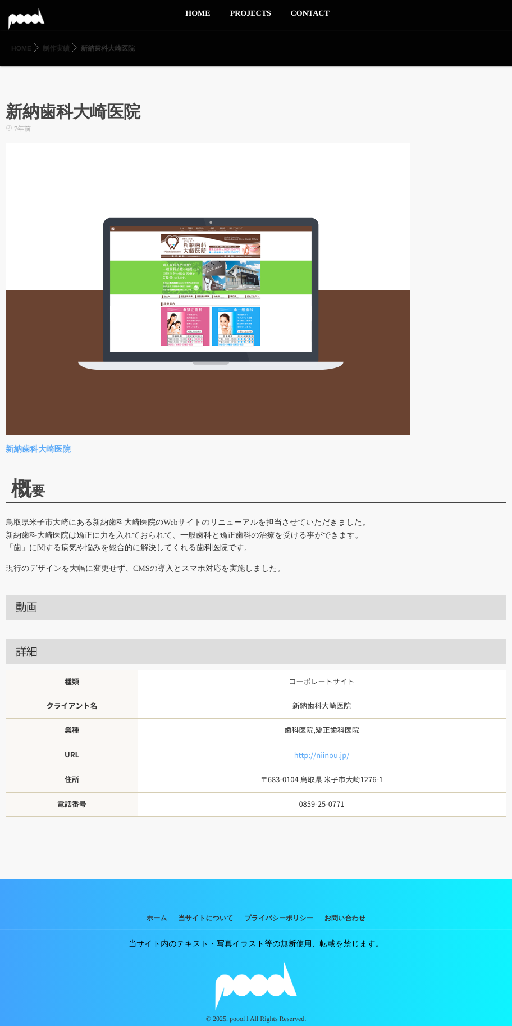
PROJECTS (250, 20)
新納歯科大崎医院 (37, 449)
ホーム (157, 917)
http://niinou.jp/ (322, 754)
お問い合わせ (344, 917)
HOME (197, 20)
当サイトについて (206, 917)
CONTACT (310, 20)
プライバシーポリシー (279, 917)
